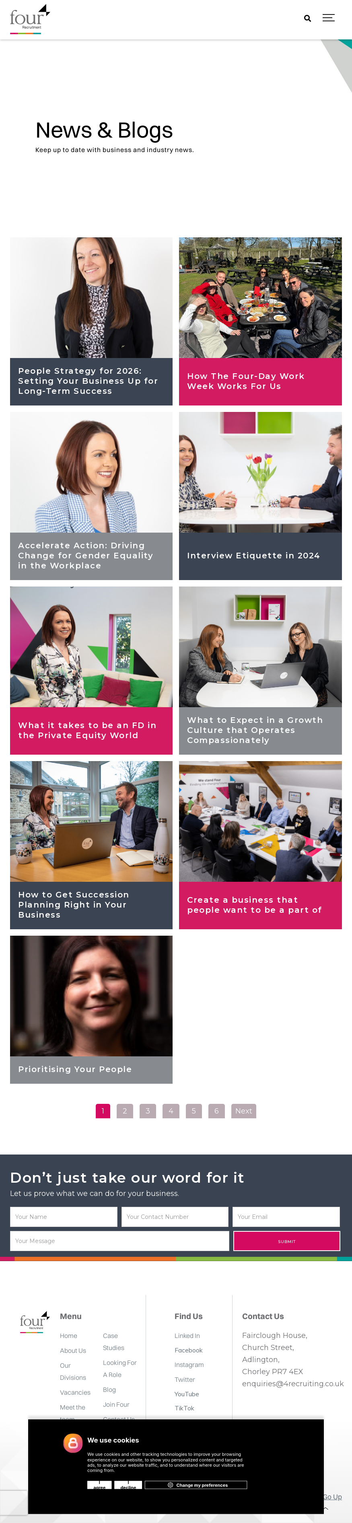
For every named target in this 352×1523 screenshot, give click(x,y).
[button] (328, 18)
